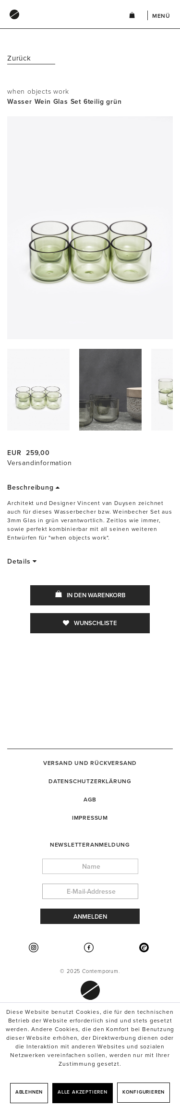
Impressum (90, 817)
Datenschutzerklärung (90, 781)
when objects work (38, 91)
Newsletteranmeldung (90, 844)
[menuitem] (58, 23)
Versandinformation (39, 463)
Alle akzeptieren (83, 1092)
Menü (161, 15)
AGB (90, 799)
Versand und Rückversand (90, 763)
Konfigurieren (143, 1092)
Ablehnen (29, 1092)
